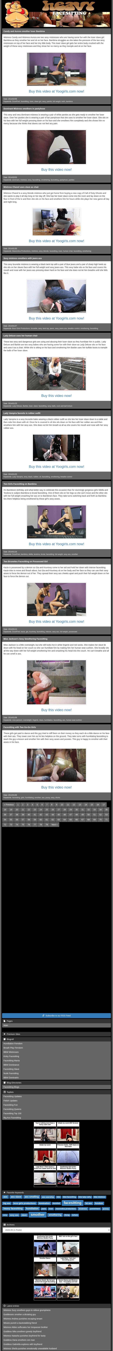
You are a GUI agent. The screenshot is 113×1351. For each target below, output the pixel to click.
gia (27, 632)
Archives (9, 1225)
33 (94, 809)
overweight (27, 720)
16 (98, 804)
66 (76, 819)
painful (49, 101)
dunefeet (56, 1203)
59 (35, 819)
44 (53, 814)
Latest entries (11, 1306)
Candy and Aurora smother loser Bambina (24, 31)
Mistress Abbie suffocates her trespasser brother (26, 1327)
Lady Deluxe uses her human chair (21, 335)
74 (17, 824)
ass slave (16, 1197)
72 (5, 824)
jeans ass (63, 328)
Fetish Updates (10, 1100)
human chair (68, 251)
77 (35, 824)
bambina (69, 101)
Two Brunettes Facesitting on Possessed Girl (26, 561)
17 (104, 804)
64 (65, 819)
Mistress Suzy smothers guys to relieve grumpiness (27, 1310)
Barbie (25, 406)
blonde (46, 251)
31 (83, 809)
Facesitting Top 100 (12, 1113)
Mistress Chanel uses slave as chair (21, 187)
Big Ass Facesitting (12, 1118)
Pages (8, 1021)
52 (100, 814)
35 (106, 809)
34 (100, 809)
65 (70, 819)
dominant (15, 180)
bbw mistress (99, 1197)
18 (5, 809)
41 (35, 814)
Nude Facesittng (11, 1073)
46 (65, 814)
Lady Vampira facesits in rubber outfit (22, 413)
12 (74, 804)
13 (80, 804)
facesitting (25, 101)
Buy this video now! (56, 169)
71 (106, 819)
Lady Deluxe (17, 406)
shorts (57, 798)
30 (76, 809)
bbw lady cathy (85, 1197)
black (30, 477)
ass (64, 720)
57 (23, 819)
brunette (34, 328)
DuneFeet (16, 101)
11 (68, 804)
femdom (99, 1203)
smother (75, 554)
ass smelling (32, 1197)
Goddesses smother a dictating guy (20, 1314)
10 (62, 804)
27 (59, 809)
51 (94, 814)
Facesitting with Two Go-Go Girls (20, 727)
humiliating (29, 798)
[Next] (54, 824)
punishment (95, 1209)
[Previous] (9, 804)
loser (31, 101)
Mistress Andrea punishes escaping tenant (23, 1319)
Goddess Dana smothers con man (19, 1340)
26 (53, 809)
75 (23, 824)
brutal (43, 554)
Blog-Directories (12, 1083)
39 (23, 814)
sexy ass (67, 554)
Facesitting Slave (11, 1069)
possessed (73, 632)
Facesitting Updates (13, 1096)
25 (47, 809)
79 (47, 824)
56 (17, 819)
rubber (35, 477)
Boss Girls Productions (21, 328)
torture (75, 1215)
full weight (57, 101)
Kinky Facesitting (11, 1056)
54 (5, 819)
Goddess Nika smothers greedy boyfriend (22, 1331)
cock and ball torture (64, 406)
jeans (52, 328)
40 (29, 814)
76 (29, 824)
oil (40, 477)
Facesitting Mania (12, 1060)
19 (11, 809)
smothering (45, 180)
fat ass (88, 1203)
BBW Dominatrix (11, 1077)
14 (86, 804)
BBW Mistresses (11, 1052)
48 (76, 814)
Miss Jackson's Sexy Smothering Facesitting (25, 639)
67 (83, 819)
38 (17, 814)
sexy (44, 101)
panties (71, 180)
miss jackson (17, 720)
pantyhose (64, 180)
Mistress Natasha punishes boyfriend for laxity (25, 1336)
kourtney (32, 632)
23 (35, 809)
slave (36, 406)
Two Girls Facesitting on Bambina (20, 484)
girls (22, 798)
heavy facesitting (13, 1208)
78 (41, 824)
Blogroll (9, 1039)
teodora (37, 554)
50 (88, 814)
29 (70, 809)
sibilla (31, 554)
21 (23, 809)
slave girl (37, 101)
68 (88, 819)
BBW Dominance (11, 1065)
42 (41, 814)
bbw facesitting (69, 1197)
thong (67, 1215)
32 (88, 809)
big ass (6, 1203)
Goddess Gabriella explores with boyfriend (23, 1344)
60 (41, 819)
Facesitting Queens (12, 1109)
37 (11, 814)
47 (70, 814)
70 (100, 819)
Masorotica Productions (21, 251)
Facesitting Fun (11, 1105)
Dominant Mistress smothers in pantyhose (24, 108)
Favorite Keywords (14, 1192)
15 (92, 804)
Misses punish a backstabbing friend (20, 1323)
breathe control (73, 328)
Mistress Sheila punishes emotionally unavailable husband (30, 1348)
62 (53, 819)
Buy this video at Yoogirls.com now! (56, 91)
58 (29, 819)
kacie (23, 632)
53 (106, 814)
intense (48, 632)
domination (44, 1203)
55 (11, 819)
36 (5, 814)
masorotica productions (66, 1209)
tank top (46, 328)
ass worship (48, 1197)
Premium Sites (12, 1034)
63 (59, 819)
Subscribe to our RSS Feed (56, 1015)
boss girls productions (24, 1203)
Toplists (9, 1092)
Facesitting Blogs (11, 1087)
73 (11, 824)
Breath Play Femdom (13, 1048)
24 (41, 809)
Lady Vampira (17, 477)
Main (6, 1025)
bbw (58, 1197)
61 (47, 819)
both (63, 101)
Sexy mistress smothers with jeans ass (23, 258)
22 (29, 809)
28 (65, 809)
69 (94, 819)
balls (53, 406)
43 (47, 814)
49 (83, 814)
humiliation (48, 720)
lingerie (35, 720)
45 (59, 814)
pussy (47, 798)
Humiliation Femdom (13, 1043)
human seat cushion (74, 720)
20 (17, 809)
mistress (23, 180)
